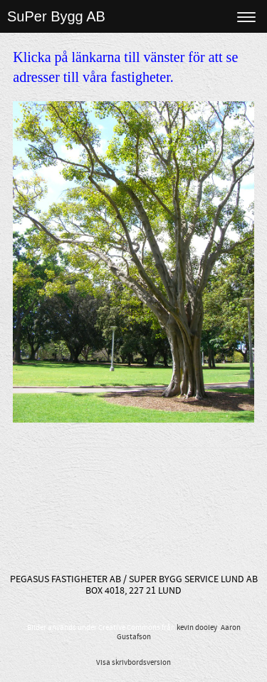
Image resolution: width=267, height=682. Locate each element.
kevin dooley (197, 628)
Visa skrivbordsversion (133, 663)
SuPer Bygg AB (56, 16)
